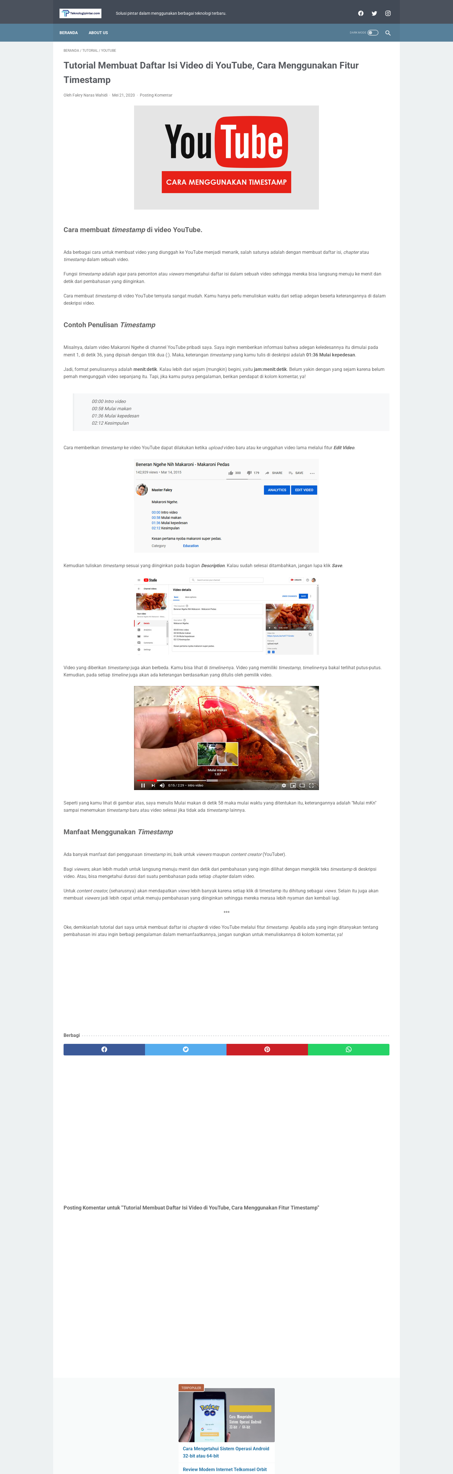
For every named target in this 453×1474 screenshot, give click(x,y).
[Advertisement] (173, 1052)
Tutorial (317, 263)
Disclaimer (250, 1453)
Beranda (73, 23)
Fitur (314, 252)
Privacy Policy (222, 1453)
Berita (317, 241)
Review (375, 263)
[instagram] (383, 7)
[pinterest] (200, 1116)
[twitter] (369, 7)
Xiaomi (346, 263)
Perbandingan (322, 285)
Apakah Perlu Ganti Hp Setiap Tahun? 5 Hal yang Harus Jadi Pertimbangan (338, 150)
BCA (313, 274)
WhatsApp (340, 274)
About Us (102, 23)
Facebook (357, 285)
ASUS (374, 241)
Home (199, 1453)
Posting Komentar (156, 89)
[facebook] (356, 7)
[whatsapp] (254, 1116)
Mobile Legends (348, 252)
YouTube (371, 274)
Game (346, 241)
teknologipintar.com (235, 1465)
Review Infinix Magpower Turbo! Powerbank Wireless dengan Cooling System (345, 178)
